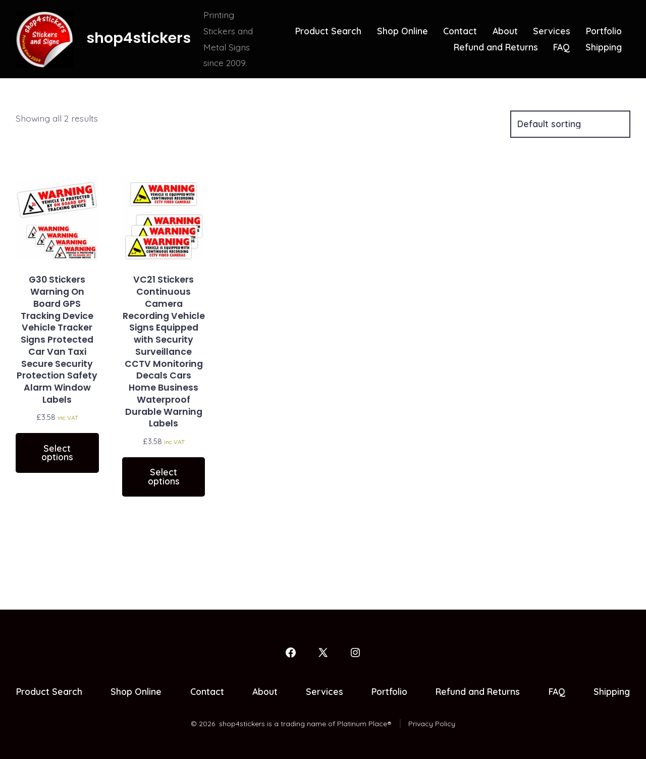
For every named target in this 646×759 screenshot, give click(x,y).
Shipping (603, 46)
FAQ (561, 46)
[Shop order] (570, 124)
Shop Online (402, 30)
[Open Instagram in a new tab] (355, 652)
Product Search (328, 30)
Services (551, 30)
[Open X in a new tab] (323, 652)
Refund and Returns (496, 46)
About (505, 30)
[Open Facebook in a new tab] (291, 652)
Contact (460, 30)
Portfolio (604, 30)
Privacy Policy (431, 723)
